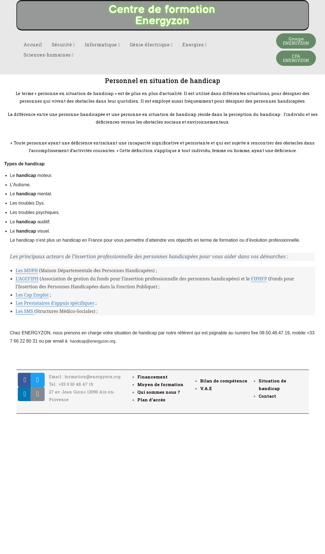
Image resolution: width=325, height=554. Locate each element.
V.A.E (206, 527)
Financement (152, 515)
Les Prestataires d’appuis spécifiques (55, 442)
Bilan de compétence (223, 519)
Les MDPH (27, 409)
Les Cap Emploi (32, 433)
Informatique (102, 183)
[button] (296, 179)
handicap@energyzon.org (93, 480)
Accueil (32, 183)
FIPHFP (259, 417)
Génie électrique (151, 183)
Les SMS (25, 450)
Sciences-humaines (48, 193)
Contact (267, 535)
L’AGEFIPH (27, 417)
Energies (194, 183)
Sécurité (63, 183)
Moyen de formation (160, 523)
